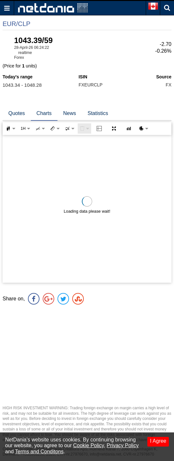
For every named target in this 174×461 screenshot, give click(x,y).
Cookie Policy (88, 445)
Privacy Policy (123, 445)
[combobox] (69, 128)
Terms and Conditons (39, 451)
